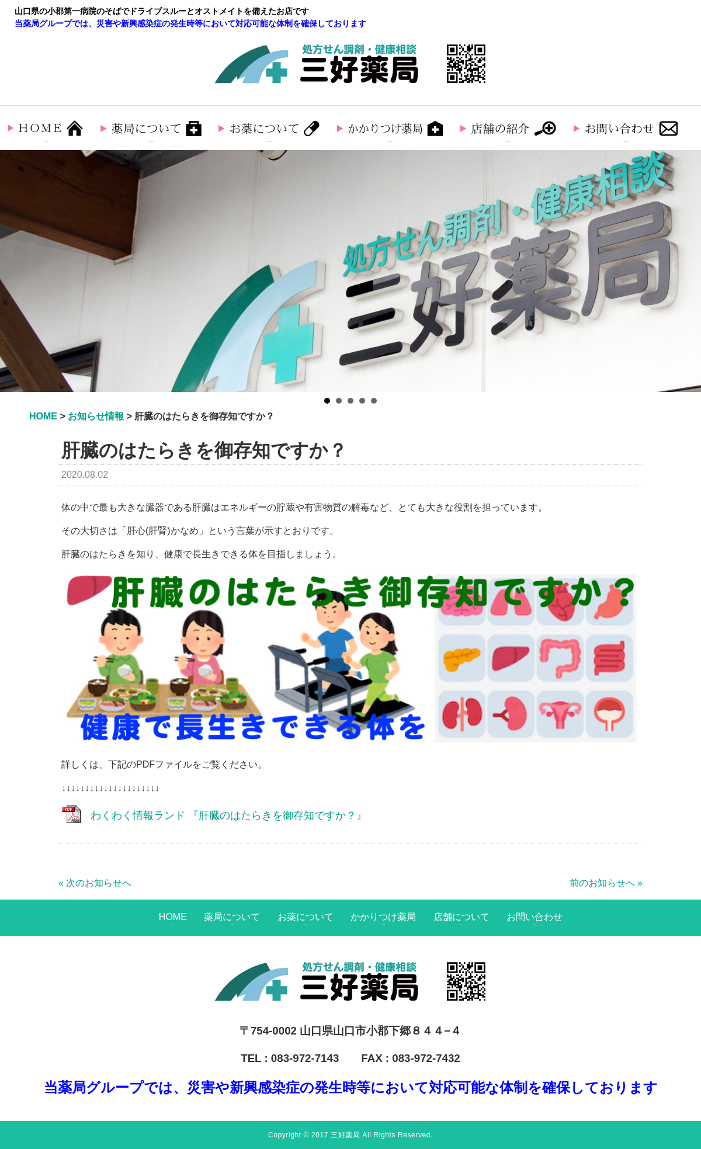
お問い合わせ (534, 917)
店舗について (461, 917)
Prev (15, 271)
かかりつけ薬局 (383, 917)
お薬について (305, 917)
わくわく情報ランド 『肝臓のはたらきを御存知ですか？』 (229, 815)
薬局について (232, 917)
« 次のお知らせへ (94, 883)
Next (685, 271)
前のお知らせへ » (606, 883)
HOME (173, 917)
